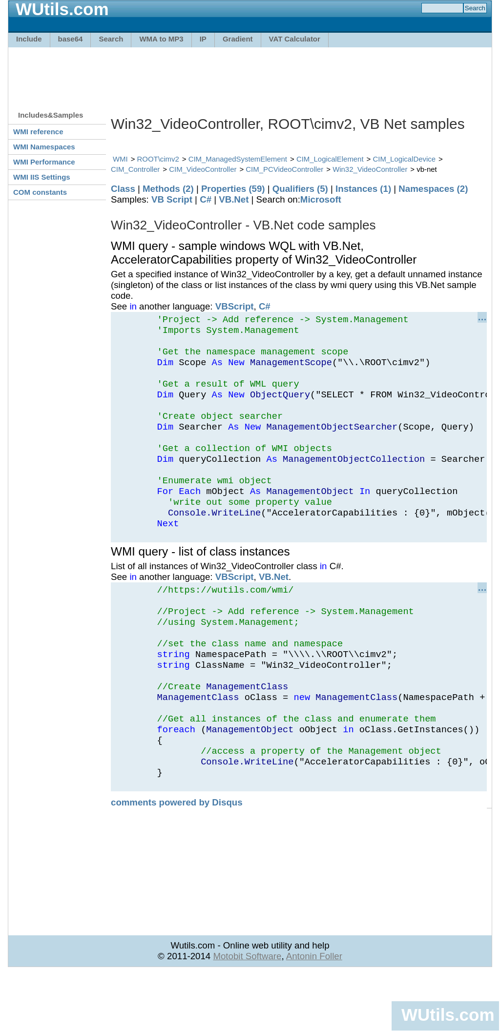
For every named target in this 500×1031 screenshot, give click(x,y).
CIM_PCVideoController (284, 169)
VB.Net (234, 199)
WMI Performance (44, 162)
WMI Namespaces (44, 147)
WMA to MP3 (161, 39)
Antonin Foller (314, 1015)
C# (205, 199)
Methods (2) (168, 189)
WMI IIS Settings (41, 177)
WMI (120, 159)
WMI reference (38, 131)
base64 (70, 39)
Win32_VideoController (370, 169)
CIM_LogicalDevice (404, 159)
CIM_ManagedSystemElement (237, 159)
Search (111, 39)
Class (123, 189)
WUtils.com (447, 1014)
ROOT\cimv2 (158, 159)
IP (203, 39)
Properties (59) (233, 189)
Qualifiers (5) (300, 189)
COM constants (40, 192)
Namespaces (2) (433, 189)
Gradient (238, 39)
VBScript (234, 306)
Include (29, 39)
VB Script (171, 199)
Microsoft (320, 199)
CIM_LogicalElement (330, 159)
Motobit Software (247, 1015)
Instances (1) (363, 189)
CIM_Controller (135, 169)
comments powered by (177, 861)
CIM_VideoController (202, 169)
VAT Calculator (294, 39)
